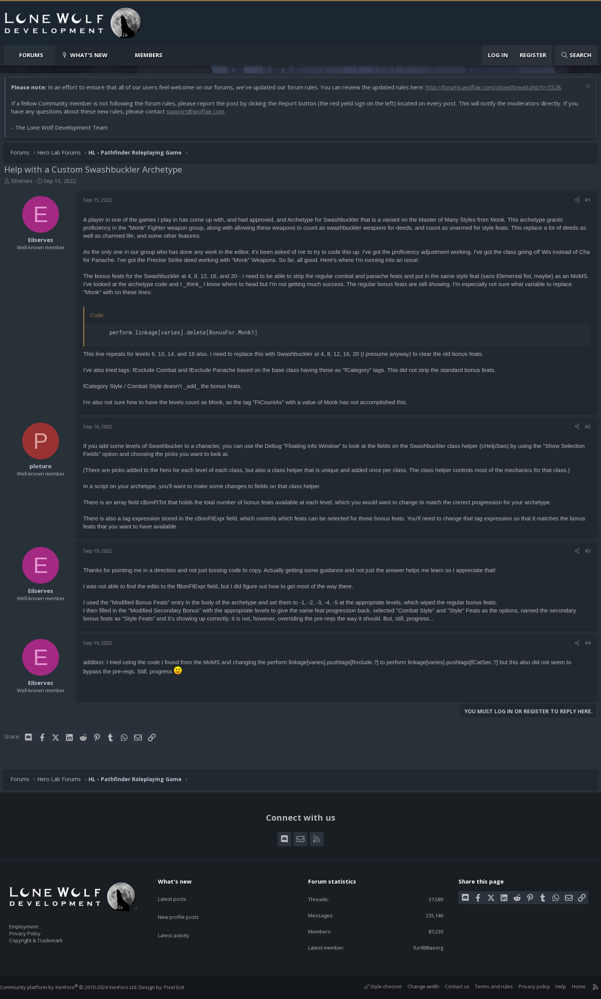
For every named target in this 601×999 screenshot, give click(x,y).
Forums (31, 55)
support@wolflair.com (199, 115)
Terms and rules (486, 986)
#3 (584, 554)
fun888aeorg (422, 947)
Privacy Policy (35, 930)
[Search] (576, 55)
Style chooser (375, 986)
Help (553, 986)
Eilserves (25, 184)
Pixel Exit (182, 987)
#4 (584, 646)
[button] (49, 55)
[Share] (573, 203)
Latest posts (179, 890)
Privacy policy (526, 986)
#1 (584, 203)
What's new (89, 55)
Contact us (449, 986)
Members (149, 55)
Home (571, 986)
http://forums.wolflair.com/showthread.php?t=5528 (497, 91)
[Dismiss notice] (583, 91)
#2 (584, 430)
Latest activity (180, 920)
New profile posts (186, 905)
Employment (33, 922)
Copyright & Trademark (48, 938)
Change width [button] (416, 986)
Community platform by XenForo (76, 987)
